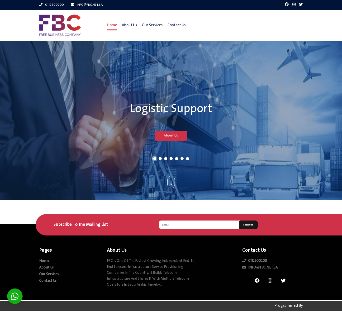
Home (112, 25)
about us (129, 25)
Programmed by (289, 306)
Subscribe (248, 225)
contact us (176, 25)
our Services (152, 25)
